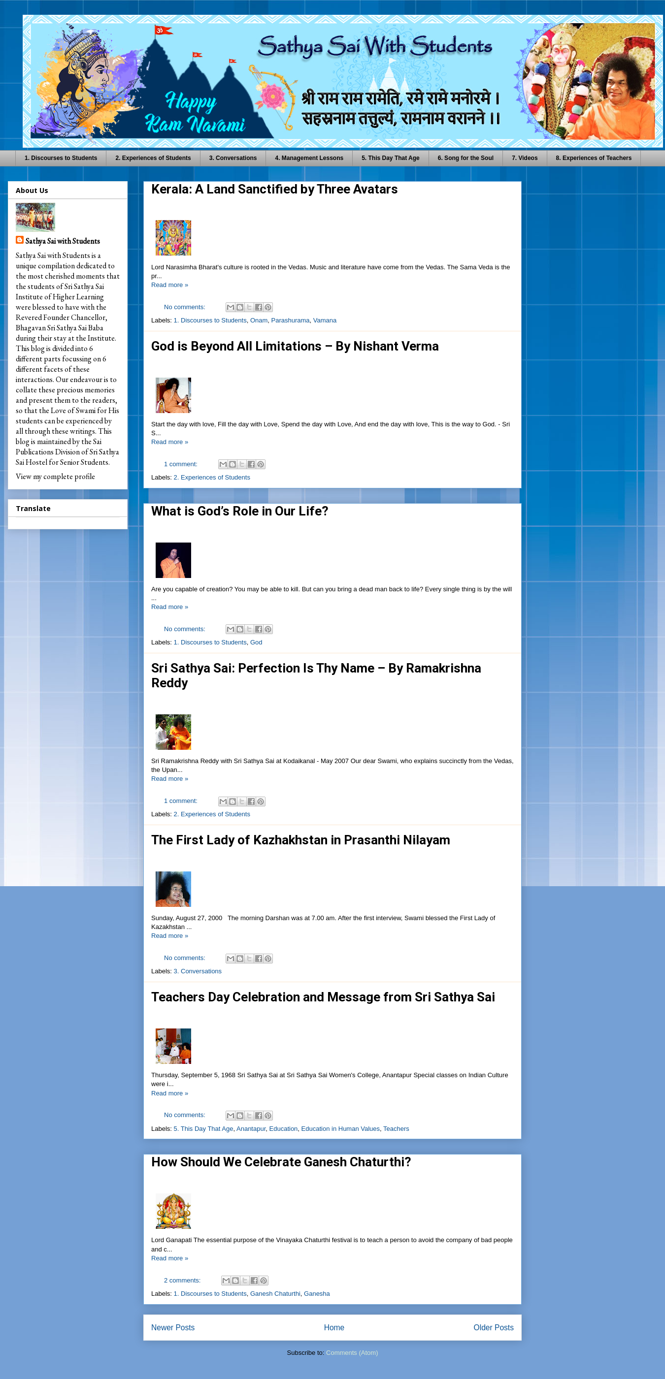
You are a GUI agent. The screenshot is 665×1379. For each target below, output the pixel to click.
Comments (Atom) (352, 1352)
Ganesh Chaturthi (275, 1293)
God (256, 642)
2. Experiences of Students (153, 158)
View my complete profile (55, 476)
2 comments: (183, 1280)
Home (334, 1327)
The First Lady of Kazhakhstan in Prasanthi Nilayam (300, 840)
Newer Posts (173, 1327)
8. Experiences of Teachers (594, 158)
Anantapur (251, 1128)
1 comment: (182, 464)
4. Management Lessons (309, 158)
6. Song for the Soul (466, 158)
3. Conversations (233, 158)
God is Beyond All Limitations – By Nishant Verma (295, 346)
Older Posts (494, 1327)
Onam (258, 320)
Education (283, 1128)
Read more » (169, 285)
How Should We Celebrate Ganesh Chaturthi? (281, 1162)
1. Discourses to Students (61, 158)
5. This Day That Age (391, 158)
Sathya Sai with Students (63, 241)
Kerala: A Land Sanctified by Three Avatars (274, 189)
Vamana (324, 320)
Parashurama (290, 320)
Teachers (396, 1128)
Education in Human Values (340, 1128)
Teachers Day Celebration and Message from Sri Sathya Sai (323, 997)
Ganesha (317, 1293)
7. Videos (524, 158)
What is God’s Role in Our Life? (240, 511)
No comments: (185, 307)
